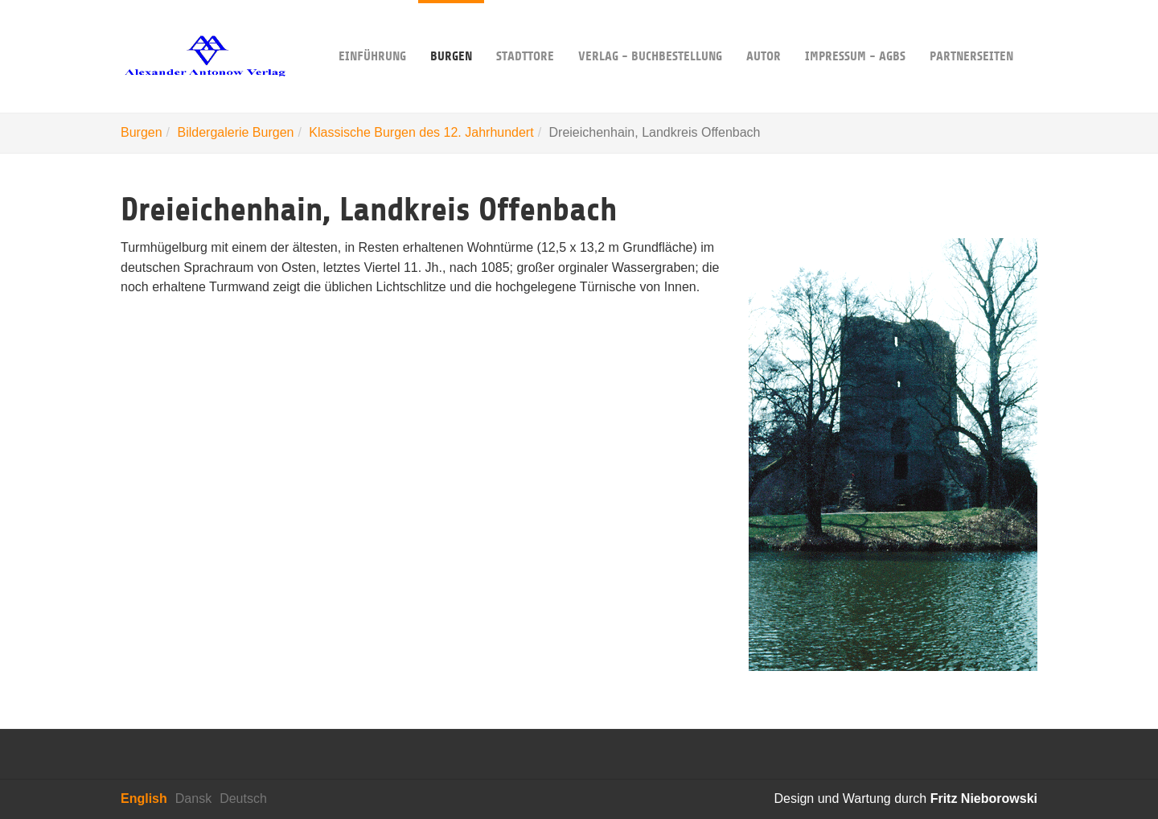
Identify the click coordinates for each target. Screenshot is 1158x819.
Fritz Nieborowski (983, 798)
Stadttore (525, 32)
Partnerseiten (971, 32)
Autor (763, 32)
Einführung (372, 32)
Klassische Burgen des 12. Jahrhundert (421, 132)
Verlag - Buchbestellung (650, 32)
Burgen (451, 32)
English (144, 798)
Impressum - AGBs (855, 32)
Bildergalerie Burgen (235, 132)
